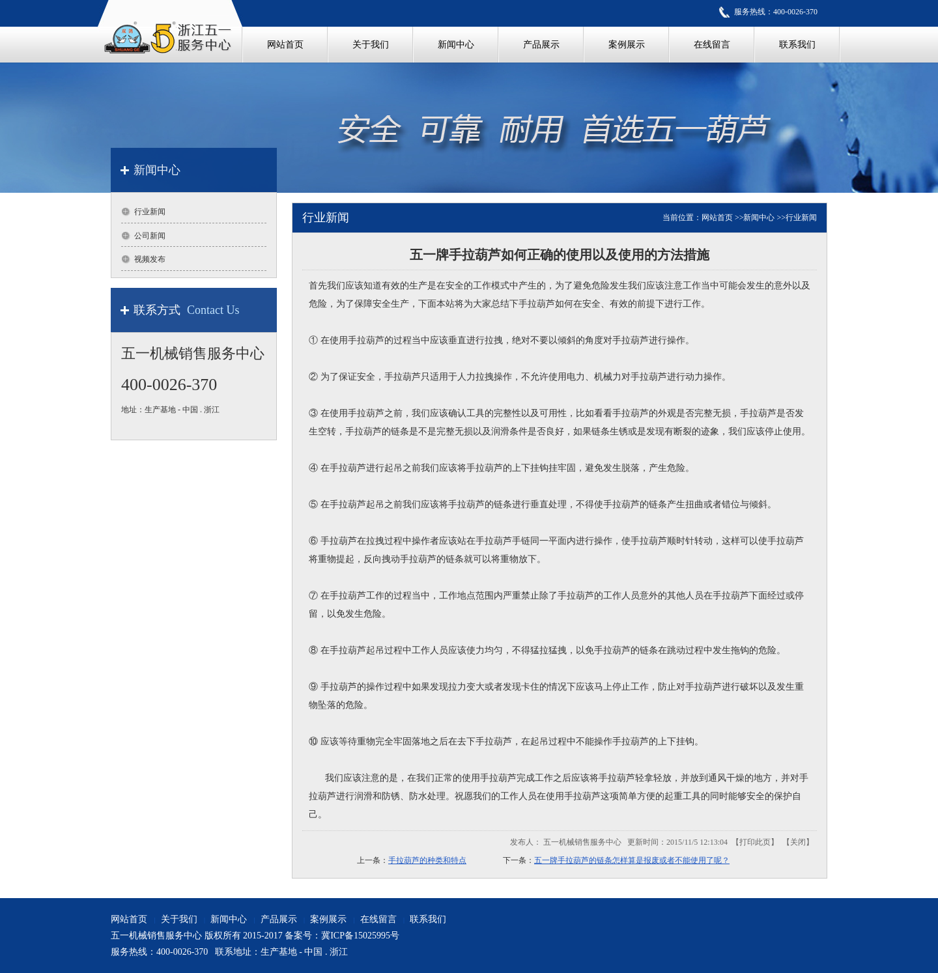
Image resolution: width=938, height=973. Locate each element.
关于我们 (179, 919)
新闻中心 (759, 217)
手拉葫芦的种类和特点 (427, 860)
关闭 (798, 842)
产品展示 (279, 919)
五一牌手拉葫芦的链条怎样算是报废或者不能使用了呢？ (632, 860)
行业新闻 (801, 217)
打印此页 (755, 842)
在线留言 (378, 919)
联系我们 (428, 919)
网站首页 (717, 217)
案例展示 (328, 919)
